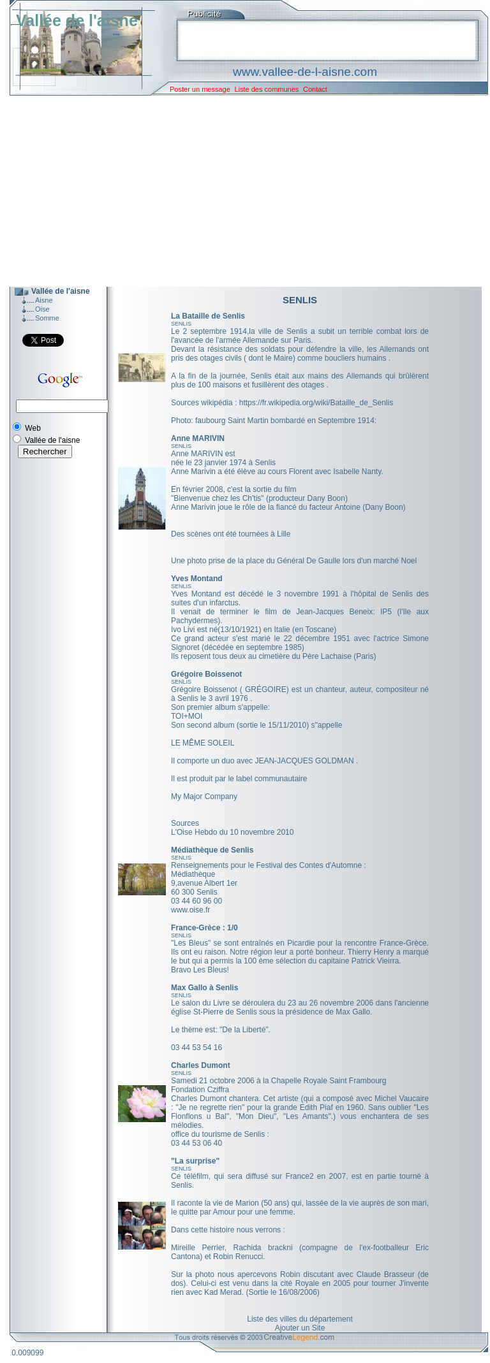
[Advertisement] (239, 191)
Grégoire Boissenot (206, 674)
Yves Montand (197, 578)
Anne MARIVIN (198, 438)
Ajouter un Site (300, 1327)
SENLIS (181, 324)
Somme (47, 318)
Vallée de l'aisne (77, 20)
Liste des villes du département (299, 1319)
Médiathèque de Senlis (212, 850)
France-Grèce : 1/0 (204, 927)
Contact (315, 89)
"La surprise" (195, 1161)
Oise (42, 309)
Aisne (44, 300)
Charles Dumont (200, 1065)
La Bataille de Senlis (208, 316)
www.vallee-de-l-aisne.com (305, 71)
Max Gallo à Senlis (204, 987)
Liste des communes (266, 89)
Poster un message (200, 89)
